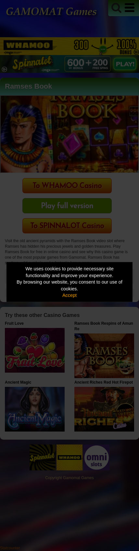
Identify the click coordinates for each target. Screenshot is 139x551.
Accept (69, 295)
